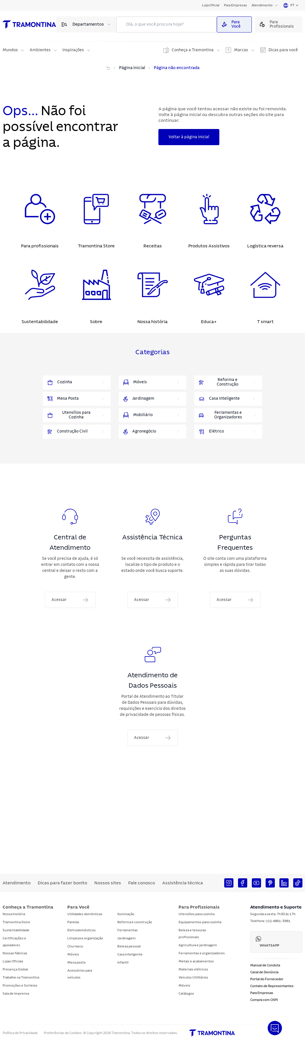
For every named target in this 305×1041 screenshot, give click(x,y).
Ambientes (40, 50)
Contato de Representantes (272, 986)
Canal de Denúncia (264, 972)
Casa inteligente (130, 954)
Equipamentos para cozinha (200, 922)
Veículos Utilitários (193, 977)
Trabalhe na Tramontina (21, 977)
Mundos (10, 50)
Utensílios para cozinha (196, 914)
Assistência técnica (182, 883)
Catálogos (186, 993)
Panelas (73, 922)
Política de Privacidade (20, 1033)
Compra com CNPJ (264, 1000)
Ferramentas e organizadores (202, 953)
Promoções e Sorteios (20, 985)
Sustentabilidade (16, 930)
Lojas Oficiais (13, 961)
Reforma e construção (134, 922)
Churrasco (75, 946)
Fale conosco (141, 883)
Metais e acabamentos (196, 961)
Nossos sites (107, 883)
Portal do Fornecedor (266, 979)
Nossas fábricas (15, 953)
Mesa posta (76, 962)
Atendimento (262, 5)
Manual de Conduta (265, 965)
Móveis (73, 954)
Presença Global (15, 969)
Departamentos (88, 24)
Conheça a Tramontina (193, 50)
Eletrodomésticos (81, 930)
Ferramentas (127, 930)
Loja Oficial (210, 5)
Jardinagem (126, 938)
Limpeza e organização (85, 938)
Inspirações (73, 50)
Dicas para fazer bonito (62, 883)
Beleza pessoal (129, 946)
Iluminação (125, 914)
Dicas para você (283, 50)
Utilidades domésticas (84, 914)
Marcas (241, 50)
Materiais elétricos (193, 969)
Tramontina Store (16, 922)
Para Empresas (235, 5)
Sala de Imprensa (16, 993)
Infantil (122, 962)
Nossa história (14, 914)
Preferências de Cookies (63, 1033)
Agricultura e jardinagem (198, 945)
